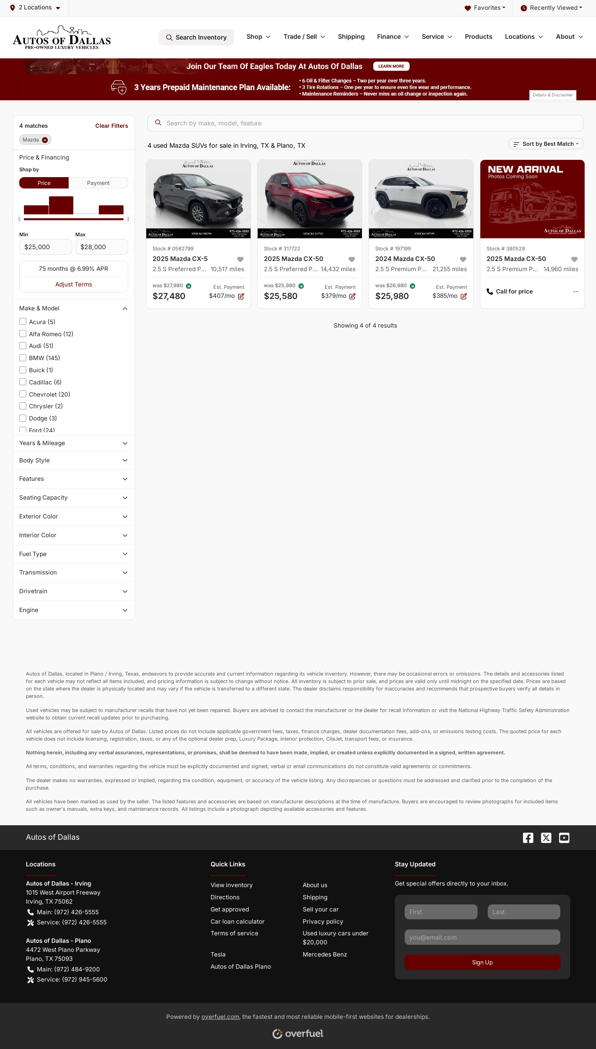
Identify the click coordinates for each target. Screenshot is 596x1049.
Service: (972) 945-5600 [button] (67, 979)
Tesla (218, 954)
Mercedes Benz (325, 954)
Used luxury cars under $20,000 (336, 937)
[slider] (19, 219)
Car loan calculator (238, 921)
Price (44, 182)
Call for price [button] (510, 291)
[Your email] (482, 937)
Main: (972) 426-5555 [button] (63, 912)
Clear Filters (111, 125)
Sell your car (321, 909)
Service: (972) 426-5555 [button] (67, 922)
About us (315, 885)
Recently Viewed (549, 8)
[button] (37, 7)
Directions (225, 897)
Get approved (230, 909)
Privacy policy (323, 921)
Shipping (351, 36)
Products (478, 36)
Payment (98, 182)
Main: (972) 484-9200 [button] (63, 969)
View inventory (232, 885)
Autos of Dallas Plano (241, 966)
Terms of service (234, 933)
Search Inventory (196, 37)
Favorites (483, 8)
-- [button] (575, 291)
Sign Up (482, 962)
